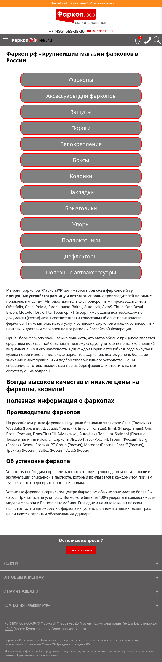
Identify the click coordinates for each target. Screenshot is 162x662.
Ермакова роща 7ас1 (112, 623)
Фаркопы (81, 79)
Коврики (81, 176)
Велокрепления (81, 144)
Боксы (81, 160)
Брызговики (81, 208)
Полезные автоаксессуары (81, 272)
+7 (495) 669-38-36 (20, 623)
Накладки (81, 192)
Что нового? (79, 3)
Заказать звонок (81, 550)
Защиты (81, 112)
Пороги (81, 128)
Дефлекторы (81, 256)
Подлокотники (81, 240)
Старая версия (101, 3)
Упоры (81, 224)
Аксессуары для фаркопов (81, 96)
